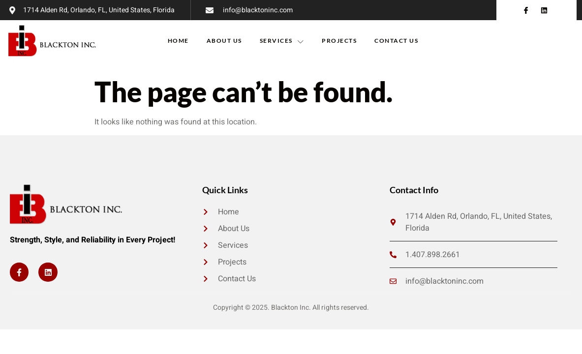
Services (282, 41)
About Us (224, 40)
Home (178, 40)
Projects (339, 40)
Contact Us (396, 40)
